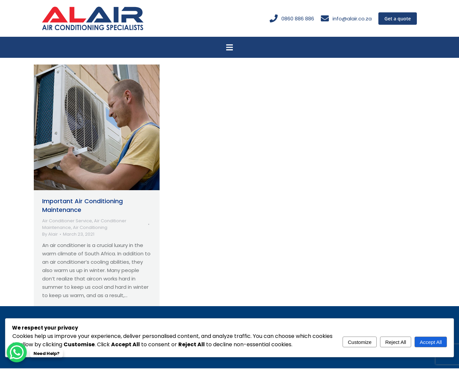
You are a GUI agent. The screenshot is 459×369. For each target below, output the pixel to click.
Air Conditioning (90, 228)
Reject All (395, 342)
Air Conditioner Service (67, 221)
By (50, 235)
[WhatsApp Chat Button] (17, 352)
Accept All (431, 342)
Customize (360, 342)
